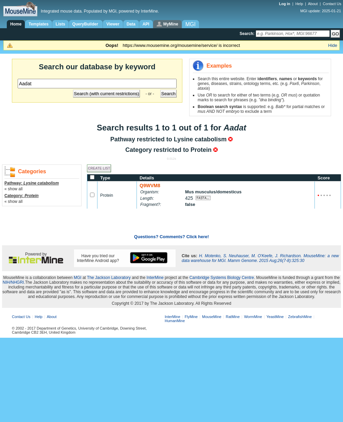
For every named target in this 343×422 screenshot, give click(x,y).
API (146, 24)
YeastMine (275, 317)
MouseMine (211, 317)
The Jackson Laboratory (109, 277)
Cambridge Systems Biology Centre (221, 277)
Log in (285, 4)
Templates (38, 24)
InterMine (155, 277)
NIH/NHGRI (13, 282)
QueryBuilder (85, 24)
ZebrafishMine (300, 317)
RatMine (233, 317)
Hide (332, 45)
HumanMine (175, 321)
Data (131, 24)
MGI (78, 277)
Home (15, 24)
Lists (60, 24)
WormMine (253, 317)
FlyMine (191, 317)
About (313, 4)
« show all (13, 189)
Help (299, 4)
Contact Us (332, 4)
